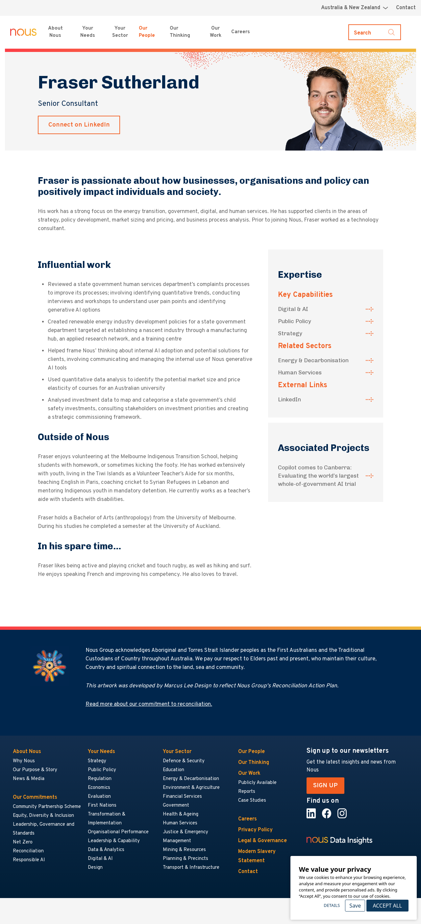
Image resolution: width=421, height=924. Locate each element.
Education (173, 770)
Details (332, 905)
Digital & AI (293, 309)
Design (95, 868)
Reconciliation (28, 851)
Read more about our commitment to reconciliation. (149, 704)
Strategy (290, 333)
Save (355, 905)
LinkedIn (289, 399)
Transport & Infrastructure (191, 868)
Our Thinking (180, 32)
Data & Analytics (106, 850)
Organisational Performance (118, 832)
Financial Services (182, 797)
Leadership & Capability (114, 841)
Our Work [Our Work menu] (215, 32)
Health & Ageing (180, 814)
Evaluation (99, 797)
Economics (99, 788)
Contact (406, 8)
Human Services (300, 372)
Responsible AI (29, 860)
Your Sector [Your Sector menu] (120, 32)
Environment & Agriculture (191, 788)
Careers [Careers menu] (240, 32)
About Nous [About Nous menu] (55, 32)
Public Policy (294, 321)
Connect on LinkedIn (79, 125)
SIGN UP (325, 786)
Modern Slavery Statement (257, 856)
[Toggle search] (374, 32)
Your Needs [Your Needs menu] (87, 32)
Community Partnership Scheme (47, 807)
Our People (147, 32)
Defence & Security (184, 761)
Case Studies (252, 800)
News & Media (28, 779)
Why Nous (24, 761)
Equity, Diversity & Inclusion (43, 816)
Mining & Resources (185, 850)
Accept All (387, 905)
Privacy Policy (255, 830)
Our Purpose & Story (35, 770)
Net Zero (23, 842)
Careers (247, 819)
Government (176, 805)
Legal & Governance (262, 841)
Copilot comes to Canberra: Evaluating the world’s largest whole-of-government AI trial (318, 475)
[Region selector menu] (354, 8)
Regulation (99, 779)
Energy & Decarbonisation (313, 360)
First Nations (102, 805)
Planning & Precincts (185, 859)
